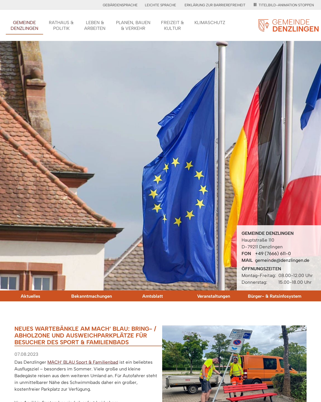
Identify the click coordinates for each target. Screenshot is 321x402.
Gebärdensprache (120, 5)
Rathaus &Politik (61, 25)
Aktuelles (30, 296)
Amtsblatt (152, 296)
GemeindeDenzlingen (24, 25)
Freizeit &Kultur (172, 25)
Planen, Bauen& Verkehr (133, 25)
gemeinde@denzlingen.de (282, 260)
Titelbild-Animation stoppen (284, 5)
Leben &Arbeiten (94, 25)
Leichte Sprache (160, 5)
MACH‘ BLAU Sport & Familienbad (82, 362)
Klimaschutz (209, 22)
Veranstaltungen (213, 296)
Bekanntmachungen (91, 296)
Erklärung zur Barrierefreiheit (215, 5)
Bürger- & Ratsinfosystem (274, 296)
